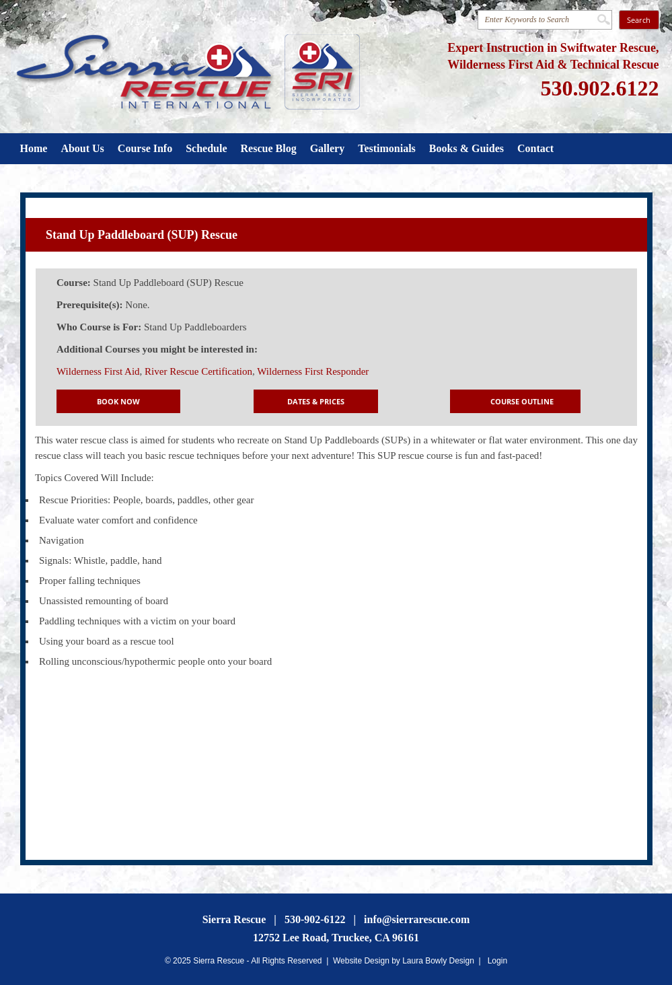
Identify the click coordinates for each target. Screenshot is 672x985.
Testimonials (387, 148)
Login (497, 960)
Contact (535, 148)
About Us (82, 148)
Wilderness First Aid (98, 371)
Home (34, 148)
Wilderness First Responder (313, 371)
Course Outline (522, 401)
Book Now (118, 401)
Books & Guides (466, 148)
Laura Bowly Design (438, 960)
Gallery (327, 148)
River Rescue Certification (198, 371)
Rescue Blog (269, 148)
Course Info (145, 148)
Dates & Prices (315, 401)
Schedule (206, 148)
